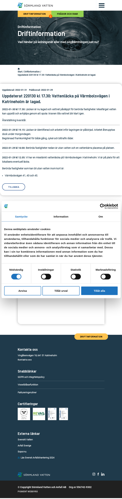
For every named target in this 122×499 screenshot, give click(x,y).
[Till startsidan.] (35, 5)
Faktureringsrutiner (27, 392)
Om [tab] (100, 216)
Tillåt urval (61, 290)
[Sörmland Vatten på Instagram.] (93, 475)
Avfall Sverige (24, 445)
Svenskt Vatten (25, 439)
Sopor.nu (22, 451)
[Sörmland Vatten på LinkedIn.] (102, 475)
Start (20, 72)
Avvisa (22, 290)
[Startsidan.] (19, 69)
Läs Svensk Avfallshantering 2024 (37, 457)
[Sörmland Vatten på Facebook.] (98, 475)
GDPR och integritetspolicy (31, 377)
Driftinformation (37, 15)
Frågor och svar (67, 14)
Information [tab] (61, 216)
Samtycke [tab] (21, 216)
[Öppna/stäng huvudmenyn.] (100, 5)
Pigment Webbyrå (28, 492)
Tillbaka (13, 187)
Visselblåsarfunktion (28, 384)
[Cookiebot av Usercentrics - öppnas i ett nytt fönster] (102, 206)
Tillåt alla (99, 290)
